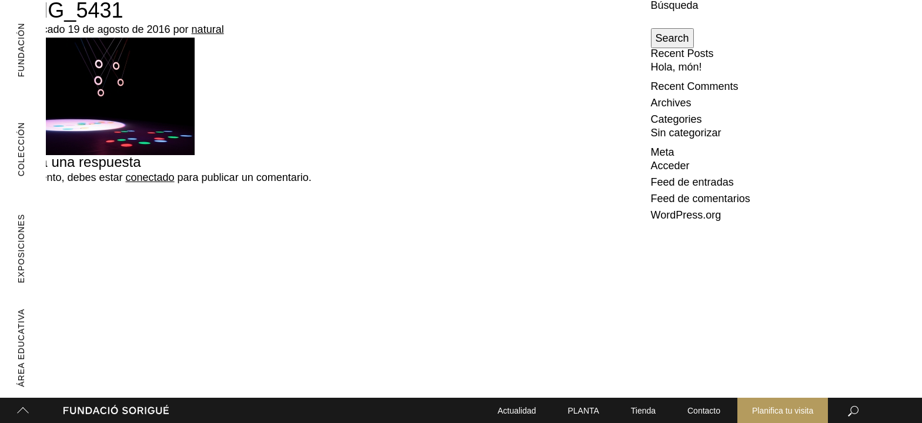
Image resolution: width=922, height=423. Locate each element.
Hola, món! (676, 67)
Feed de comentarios (700, 198)
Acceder (670, 166)
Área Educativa (13, 348)
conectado (149, 177)
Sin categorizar (686, 133)
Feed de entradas (692, 182)
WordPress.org (686, 215)
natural (208, 29)
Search (672, 38)
